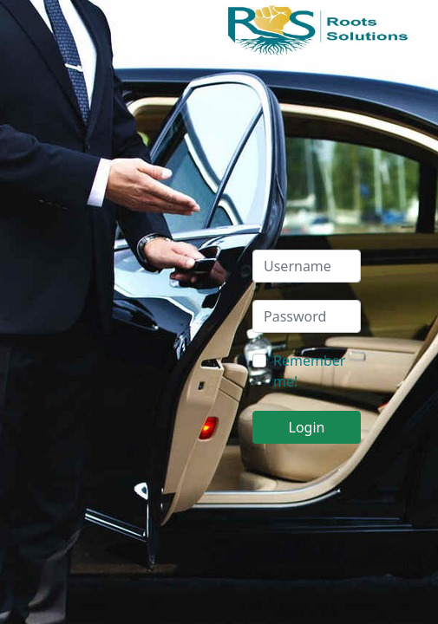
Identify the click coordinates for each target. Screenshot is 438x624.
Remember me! (309, 371)
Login (307, 427)
